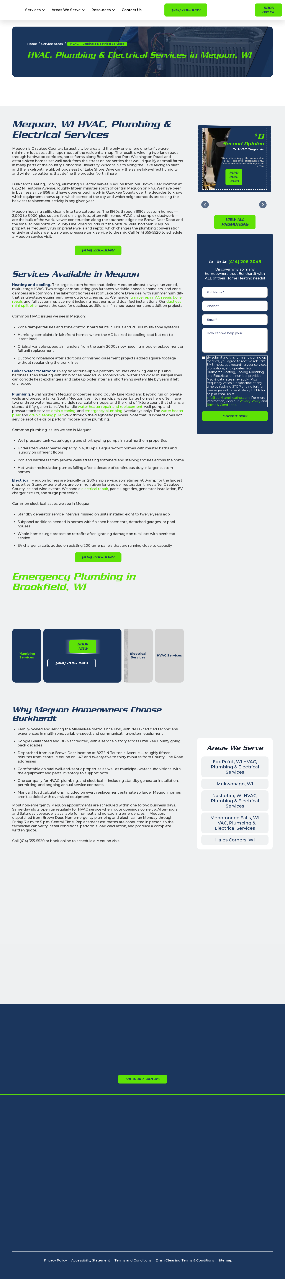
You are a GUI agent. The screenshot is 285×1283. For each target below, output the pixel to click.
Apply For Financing (231, 1130)
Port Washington (171, 1051)
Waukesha (108, 1026)
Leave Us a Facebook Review (222, 936)
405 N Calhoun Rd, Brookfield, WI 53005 (45, 1182)
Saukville (164, 1057)
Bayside (50, 1026)
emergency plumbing (103, 411)
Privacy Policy (249, 388)
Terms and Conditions (132, 1273)
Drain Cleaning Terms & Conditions (185, 1273)
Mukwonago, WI (235, 796)
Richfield (224, 1036)
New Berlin (108, 1038)
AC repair (163, 297)
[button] (35, 10)
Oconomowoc (111, 1051)
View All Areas (142, 1091)
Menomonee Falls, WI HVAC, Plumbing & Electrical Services (234, 835)
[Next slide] (263, 192)
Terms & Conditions (221, 392)
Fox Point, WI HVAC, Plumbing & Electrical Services (235, 779)
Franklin (49, 1051)
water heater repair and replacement (110, 407)
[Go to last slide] (205, 192)
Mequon (163, 1045)
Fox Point (51, 1045)
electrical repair (94, 489)
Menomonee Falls (114, 1045)
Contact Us (132, 10)
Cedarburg (165, 1032)
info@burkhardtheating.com (228, 385)
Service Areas (52, 44)
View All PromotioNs (234, 209)
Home (32, 44)
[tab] (40, 635)
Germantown (228, 1024)
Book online (268, 10)
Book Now (56, 660)
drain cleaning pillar (46, 415)
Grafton (162, 1038)
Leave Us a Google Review (60, 936)
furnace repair (141, 297)
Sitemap (225, 1273)
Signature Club (54, 1130)
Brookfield (108, 1032)
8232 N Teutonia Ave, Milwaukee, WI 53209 (48, 1169)
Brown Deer (53, 1032)
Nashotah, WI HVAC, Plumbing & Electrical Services (235, 813)
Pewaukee (108, 1057)
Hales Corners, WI (235, 852)
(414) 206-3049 (186, 10)
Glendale (50, 1057)
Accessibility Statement (90, 1273)
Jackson (223, 1030)
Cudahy (49, 1038)
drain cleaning (63, 411)
